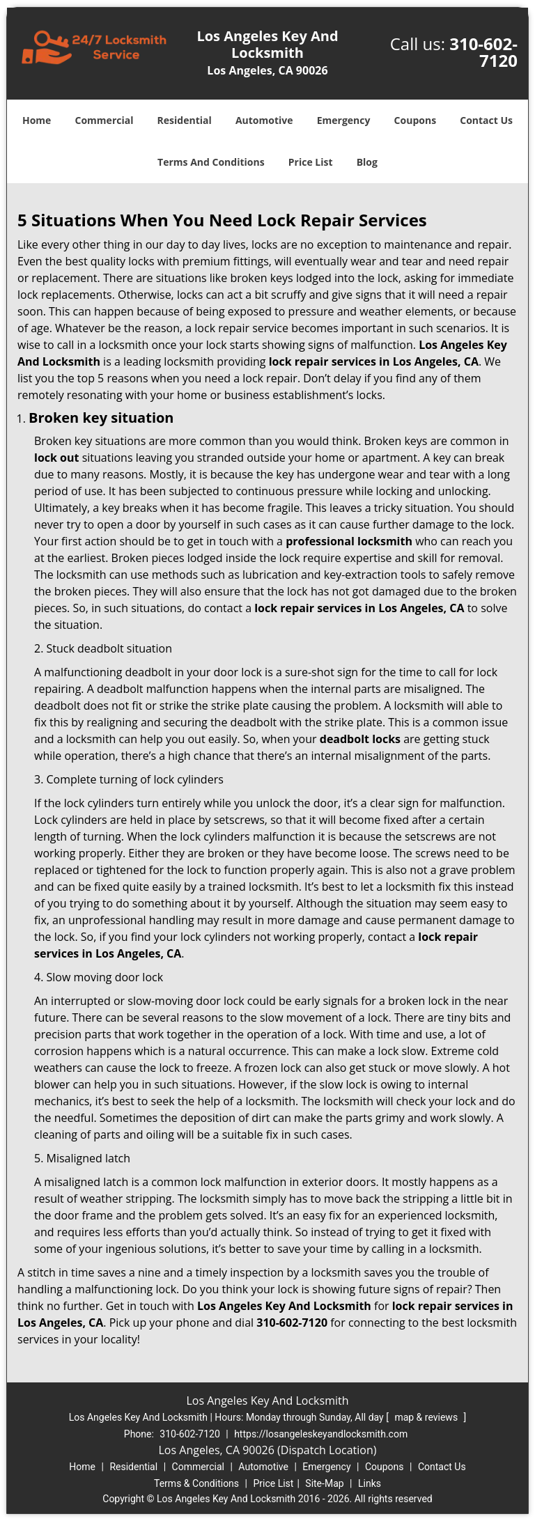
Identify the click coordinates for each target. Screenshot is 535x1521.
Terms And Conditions (211, 162)
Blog (367, 162)
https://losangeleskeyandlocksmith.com (321, 1434)
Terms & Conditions (196, 1483)
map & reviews (427, 1417)
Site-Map (324, 1483)
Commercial (104, 120)
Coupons (415, 120)
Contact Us (486, 120)
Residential (184, 120)
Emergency (344, 120)
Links (369, 1483)
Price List (310, 162)
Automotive (264, 120)
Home (36, 120)
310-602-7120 (483, 52)
